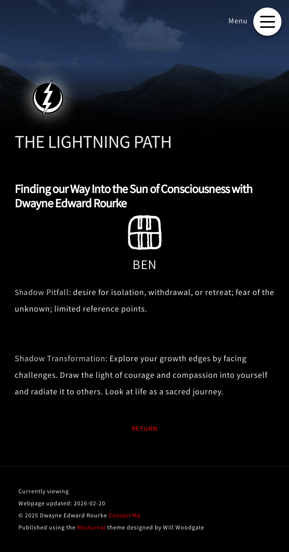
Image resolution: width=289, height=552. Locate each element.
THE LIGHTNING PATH (93, 141)
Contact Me (125, 515)
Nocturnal (91, 527)
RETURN (145, 428)
